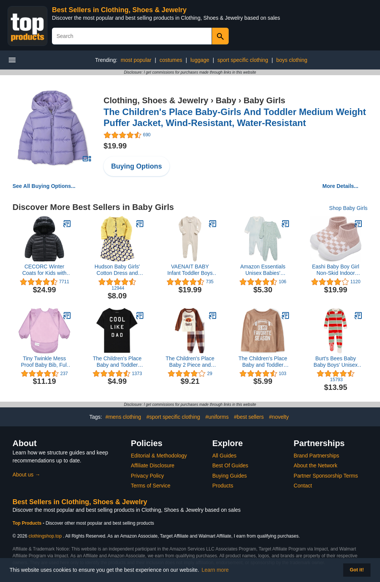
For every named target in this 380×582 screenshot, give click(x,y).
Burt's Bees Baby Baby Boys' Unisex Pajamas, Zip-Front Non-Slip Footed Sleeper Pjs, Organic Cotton (335, 361)
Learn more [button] (215, 570)
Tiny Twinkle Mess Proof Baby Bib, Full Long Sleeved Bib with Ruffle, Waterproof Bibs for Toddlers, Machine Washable (44, 361)
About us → (26, 475)
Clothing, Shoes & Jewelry (156, 100)
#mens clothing (123, 417)
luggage (199, 60)
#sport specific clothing (173, 417)
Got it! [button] (357, 570)
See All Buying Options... (44, 186)
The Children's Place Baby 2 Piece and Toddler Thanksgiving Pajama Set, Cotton (190, 361)
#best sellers (249, 417)
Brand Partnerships (316, 456)
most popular (136, 60)
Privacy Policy (147, 476)
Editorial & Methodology (159, 456)
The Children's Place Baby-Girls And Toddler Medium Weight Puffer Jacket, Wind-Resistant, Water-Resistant (235, 117)
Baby (226, 100)
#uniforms (216, 417)
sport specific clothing (242, 60)
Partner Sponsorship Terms (326, 476)
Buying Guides (229, 476)
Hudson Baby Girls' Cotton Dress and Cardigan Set (117, 269)
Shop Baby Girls (348, 208)
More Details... (340, 186)
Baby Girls (264, 100)
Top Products (28, 523)
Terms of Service (150, 486)
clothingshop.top (44, 536)
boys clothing (292, 60)
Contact (303, 486)
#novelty (279, 417)
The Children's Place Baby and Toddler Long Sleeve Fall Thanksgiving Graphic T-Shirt (262, 361)
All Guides (224, 456)
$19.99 (115, 146)
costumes (171, 60)
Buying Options (136, 166)
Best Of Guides (230, 465)
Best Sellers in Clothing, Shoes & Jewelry (119, 10)
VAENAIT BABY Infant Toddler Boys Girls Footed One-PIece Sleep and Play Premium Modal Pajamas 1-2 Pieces (190, 269)
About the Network (315, 465)
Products (222, 486)
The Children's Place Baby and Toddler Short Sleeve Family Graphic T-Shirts (117, 361)
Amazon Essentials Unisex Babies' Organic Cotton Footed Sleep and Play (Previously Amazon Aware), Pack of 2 (262, 269)
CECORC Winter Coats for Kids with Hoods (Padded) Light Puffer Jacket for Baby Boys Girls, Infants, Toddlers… (44, 269)
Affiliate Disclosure (152, 465)
